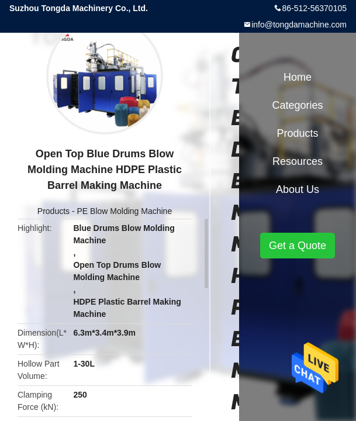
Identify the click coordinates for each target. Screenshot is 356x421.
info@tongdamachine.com (299, 24)
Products (53, 211)
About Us (297, 189)
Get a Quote (297, 245)
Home (298, 77)
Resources (297, 161)
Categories (297, 105)
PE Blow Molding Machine (124, 211)
